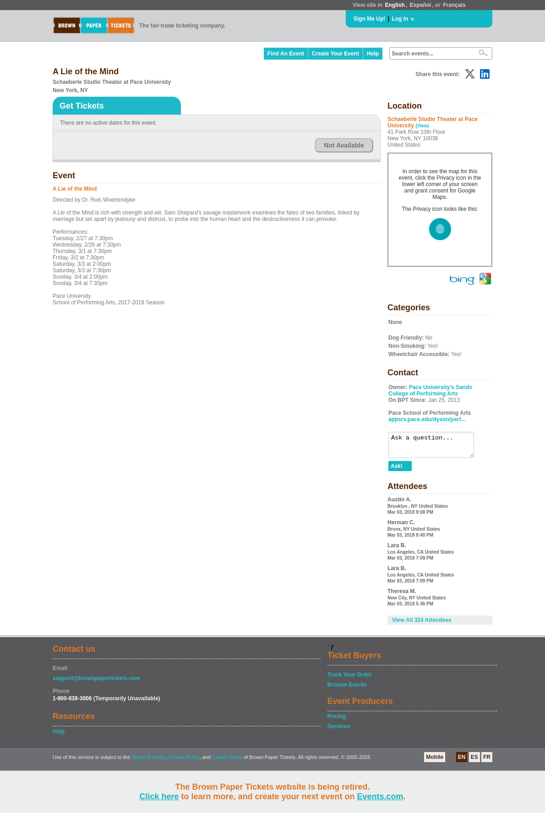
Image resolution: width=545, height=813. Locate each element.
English (394, 5)
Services (338, 730)
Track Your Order (349, 679)
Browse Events (347, 689)
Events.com (380, 796)
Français (454, 5)
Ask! (397, 470)
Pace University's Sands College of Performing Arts (430, 390)
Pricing (336, 720)
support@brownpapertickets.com (96, 682)
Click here (159, 796)
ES (474, 761)
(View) (422, 125)
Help (373, 53)
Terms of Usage (148, 761)
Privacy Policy (184, 761)
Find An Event (285, 53)
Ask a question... (435, 447)
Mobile (434, 761)
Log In (400, 19)
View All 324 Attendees (422, 624)
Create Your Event (335, 53)
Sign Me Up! (369, 19)
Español (420, 5)
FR (486, 761)
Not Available (344, 145)
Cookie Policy (227, 761)
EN (462, 761)
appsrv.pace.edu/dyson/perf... (427, 419)
